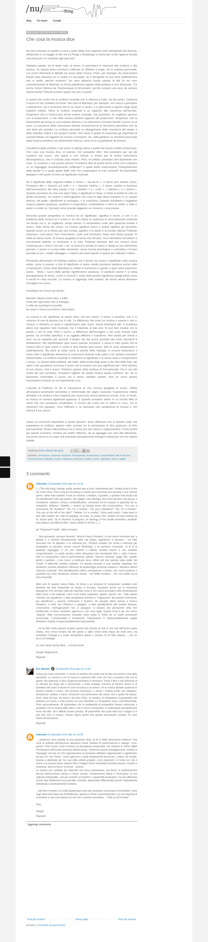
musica (57, 459)
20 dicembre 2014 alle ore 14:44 (65, 483)
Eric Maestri (48, 450)
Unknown (41, 483)
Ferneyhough (78, 455)
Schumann (78, 459)
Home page (81, 919)
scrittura (88, 459)
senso (96, 459)
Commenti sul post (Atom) (51, 925)
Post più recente (36, 919)
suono (114, 459)
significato (105, 459)
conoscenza (43, 455)
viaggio (122, 459)
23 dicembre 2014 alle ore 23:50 (65, 734)
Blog (28, 20)
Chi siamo (42, 20)
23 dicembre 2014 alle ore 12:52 (73, 668)
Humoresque (92, 455)
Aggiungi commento (39, 824)
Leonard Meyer (107, 455)
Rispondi (41, 657)
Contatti (57, 20)
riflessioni (67, 459)
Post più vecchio (127, 919)
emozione (66, 455)
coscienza (55, 455)
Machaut (49, 459)
